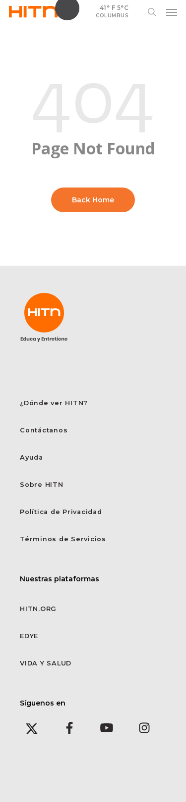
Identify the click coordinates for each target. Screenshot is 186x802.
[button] (171, 12)
